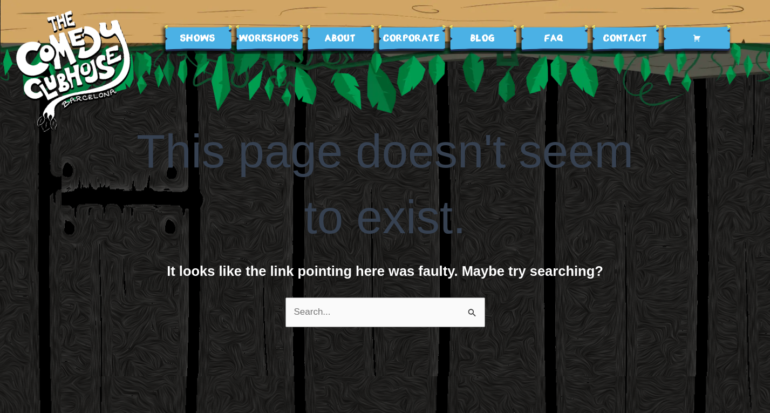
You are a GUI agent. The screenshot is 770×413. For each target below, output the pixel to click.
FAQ (554, 39)
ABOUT (340, 39)
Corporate (411, 39)
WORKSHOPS (269, 39)
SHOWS (198, 39)
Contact (625, 39)
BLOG (483, 39)
